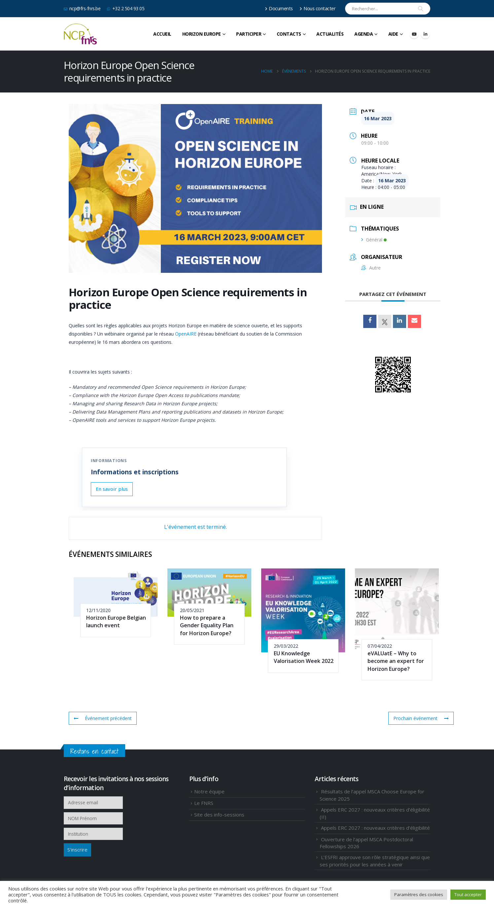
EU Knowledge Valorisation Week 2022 (304, 657)
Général (374, 239)
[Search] (420, 8)
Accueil (162, 34)
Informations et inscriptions (135, 471)
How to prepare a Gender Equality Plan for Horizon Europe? (206, 625)
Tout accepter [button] (468, 894)
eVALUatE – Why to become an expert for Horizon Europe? (396, 661)
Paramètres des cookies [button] (418, 894)
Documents (279, 8)
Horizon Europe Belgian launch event (116, 621)
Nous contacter (318, 8)
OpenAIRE (185, 334)
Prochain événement (421, 718)
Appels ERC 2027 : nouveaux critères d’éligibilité (375, 827)
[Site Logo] (80, 34)
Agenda (363, 34)
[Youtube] (414, 34)
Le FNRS (203, 803)
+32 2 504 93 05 (125, 8)
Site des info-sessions (219, 814)
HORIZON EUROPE (201, 34)
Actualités (329, 34)
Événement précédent (103, 718)
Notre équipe (209, 791)
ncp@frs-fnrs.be (82, 8)
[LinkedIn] (425, 34)
